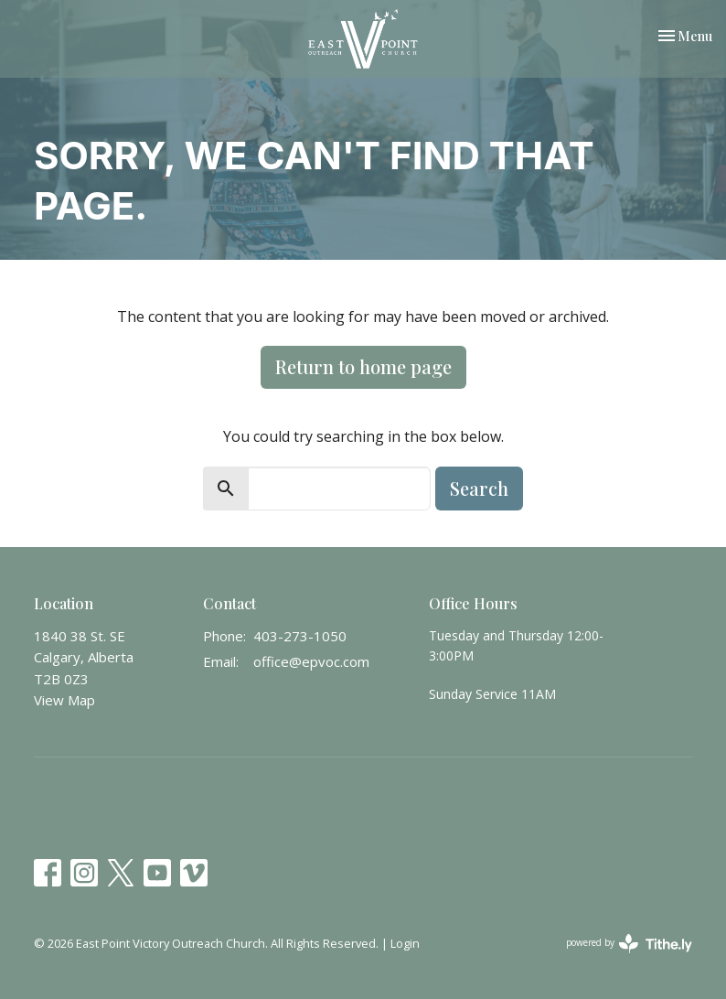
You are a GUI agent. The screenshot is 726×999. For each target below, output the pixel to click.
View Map (64, 700)
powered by (629, 944)
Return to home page (363, 366)
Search (479, 488)
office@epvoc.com (311, 661)
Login (405, 943)
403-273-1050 (300, 636)
